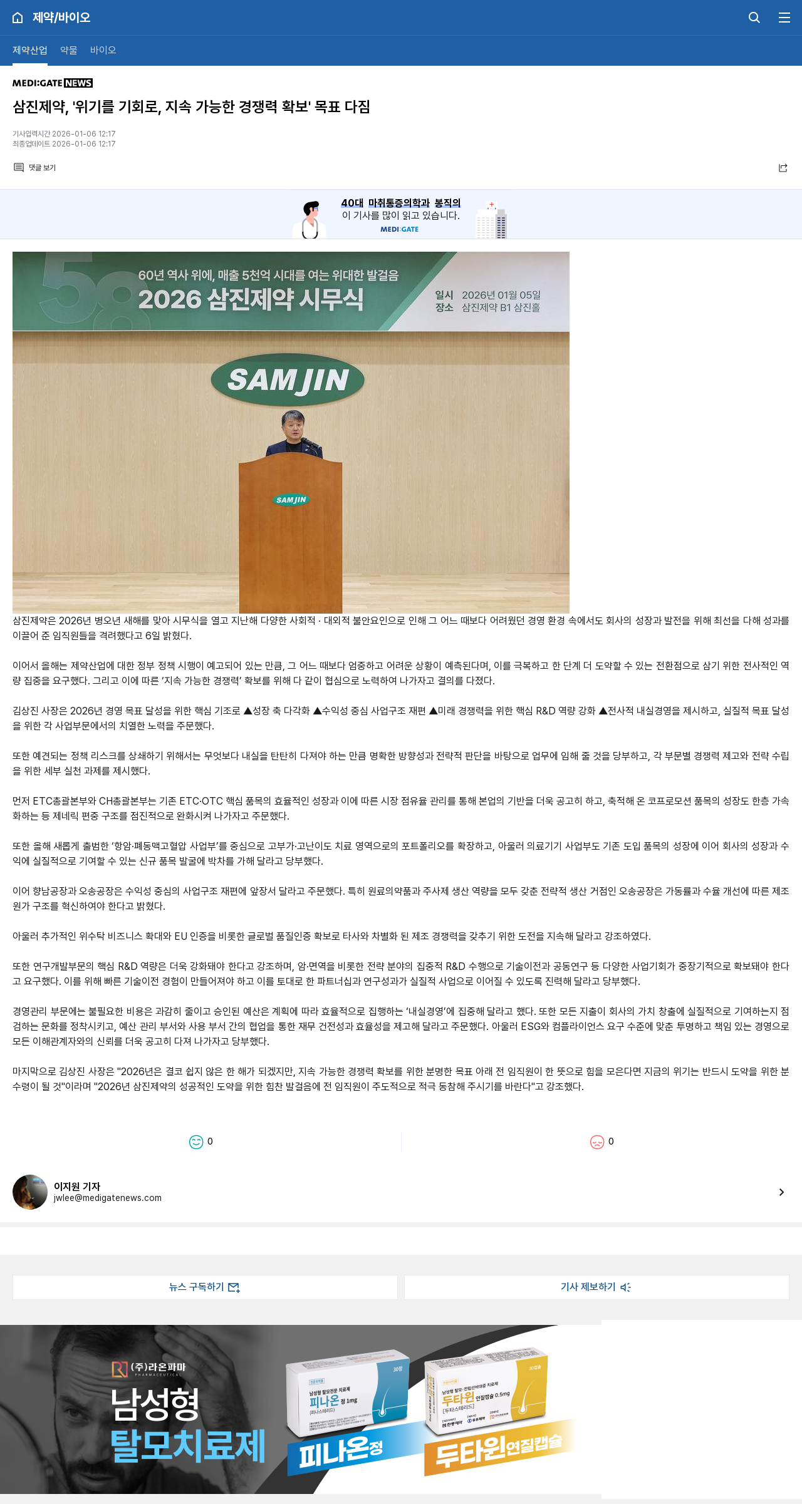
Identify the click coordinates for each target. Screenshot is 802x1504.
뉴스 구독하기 (205, 1287)
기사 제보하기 (597, 1287)
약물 (69, 50)
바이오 (103, 50)
